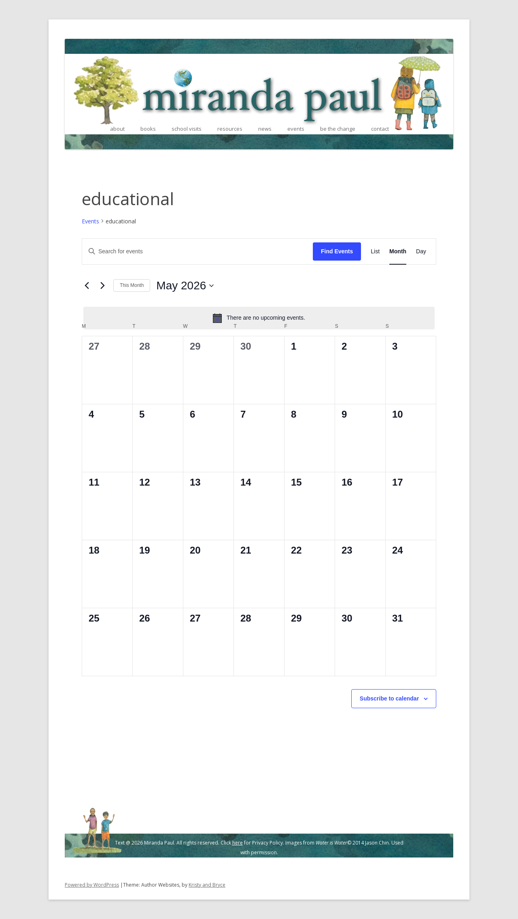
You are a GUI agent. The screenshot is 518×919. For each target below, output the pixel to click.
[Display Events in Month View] (397, 251)
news (265, 128)
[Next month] (102, 286)
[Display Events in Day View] (421, 251)
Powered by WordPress (92, 884)
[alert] (259, 318)
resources (229, 128)
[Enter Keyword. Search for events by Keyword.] (197, 251)
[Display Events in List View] (375, 251)
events (295, 128)
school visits (187, 128)
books (148, 128)
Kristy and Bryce (207, 884)
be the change (337, 128)
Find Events (337, 251)
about (117, 128)
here (237, 842)
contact (380, 128)
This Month (132, 285)
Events (90, 221)
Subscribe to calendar (389, 698)
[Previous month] (86, 286)
